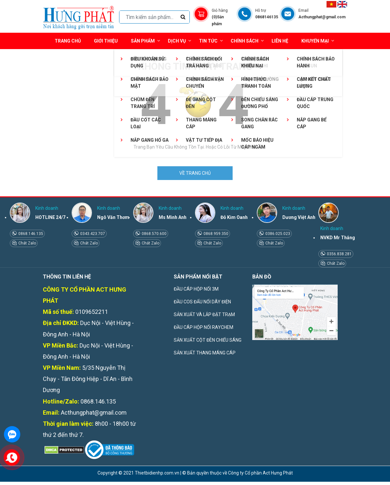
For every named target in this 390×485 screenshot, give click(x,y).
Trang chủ (68, 41)
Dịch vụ (177, 41)
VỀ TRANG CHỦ (195, 173)
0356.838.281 (339, 254)
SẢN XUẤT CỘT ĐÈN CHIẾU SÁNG (207, 340)
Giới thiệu (106, 41)
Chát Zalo (26, 243)
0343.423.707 (92, 233)
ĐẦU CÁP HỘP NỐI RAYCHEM (203, 327)
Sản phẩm (145, 40)
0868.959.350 (215, 233)
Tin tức (211, 40)
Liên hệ (280, 41)
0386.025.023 (277, 233)
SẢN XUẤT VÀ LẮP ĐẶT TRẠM (204, 314)
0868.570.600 (154, 233)
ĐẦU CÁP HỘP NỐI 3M (196, 289)
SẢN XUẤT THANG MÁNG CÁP (205, 352)
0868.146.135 (30, 233)
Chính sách (247, 40)
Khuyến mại (315, 41)
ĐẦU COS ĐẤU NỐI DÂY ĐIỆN (202, 301)
